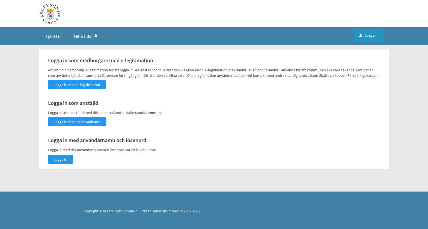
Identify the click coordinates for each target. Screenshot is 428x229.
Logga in (369, 35)
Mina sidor (86, 36)
